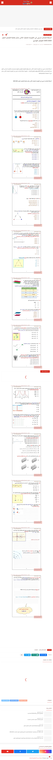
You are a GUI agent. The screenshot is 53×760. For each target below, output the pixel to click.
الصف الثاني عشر (47, 34)
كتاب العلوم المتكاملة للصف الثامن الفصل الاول (33, 725)
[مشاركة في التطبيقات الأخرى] (21, 655)
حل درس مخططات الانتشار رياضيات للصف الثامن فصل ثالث (28, 29)
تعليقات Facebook (14, 700)
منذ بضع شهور (39, 712)
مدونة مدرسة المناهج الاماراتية (36, 758)
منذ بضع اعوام (39, 736)
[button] (43, 655)
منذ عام (40, 724)
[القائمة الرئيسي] (51, 3)
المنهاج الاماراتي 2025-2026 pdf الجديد (35, 713)
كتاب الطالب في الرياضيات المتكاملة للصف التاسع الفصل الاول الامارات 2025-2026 (26, 732)
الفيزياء (36, 649)
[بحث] (2, 3)
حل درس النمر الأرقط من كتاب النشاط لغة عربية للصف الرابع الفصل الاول (28, 738)
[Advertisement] (26, 16)
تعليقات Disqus (5, 700)
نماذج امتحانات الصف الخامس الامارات (35, 719)
